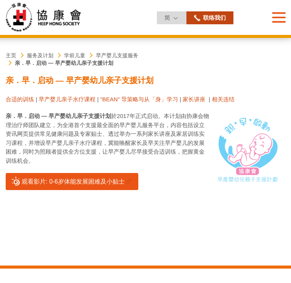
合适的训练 (20, 99)
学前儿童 (74, 55)
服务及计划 (40, 55)
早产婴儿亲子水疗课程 (67, 99)
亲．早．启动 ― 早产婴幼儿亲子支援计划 (64, 63)
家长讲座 (194, 99)
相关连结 (223, 99)
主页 (11, 55)
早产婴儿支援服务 (117, 55)
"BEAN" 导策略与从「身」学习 (139, 99)
